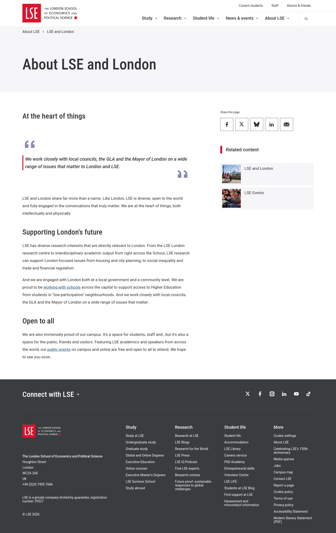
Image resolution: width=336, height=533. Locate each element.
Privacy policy (284, 505)
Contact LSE (282, 479)
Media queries (284, 459)
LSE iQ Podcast (186, 462)
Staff (274, 5)
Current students (251, 5)
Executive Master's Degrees (146, 475)
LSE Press (182, 455)
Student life (206, 18)
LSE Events (254, 192)
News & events (242, 18)
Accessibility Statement (291, 511)
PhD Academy (234, 462)
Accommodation (236, 442)
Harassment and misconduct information (241, 503)
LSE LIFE (230, 481)
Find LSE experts (187, 468)
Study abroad (135, 488)
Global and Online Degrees (145, 455)
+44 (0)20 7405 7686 (37, 484)
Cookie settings (285, 436)
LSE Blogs (182, 442)
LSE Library (232, 449)
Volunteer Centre (236, 475)
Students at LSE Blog (239, 488)
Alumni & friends (299, 5)
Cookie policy (283, 492)
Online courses (136, 468)
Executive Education (140, 462)
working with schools (62, 287)
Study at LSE (135, 436)
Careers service (235, 455)
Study (150, 18)
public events (59, 349)
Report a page (284, 485)
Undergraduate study (141, 442)
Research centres (187, 475)
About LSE (277, 18)
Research (175, 18)
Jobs (277, 466)
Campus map (283, 472)
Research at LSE (187, 436)
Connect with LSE (51, 394)
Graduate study (137, 449)
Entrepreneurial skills (239, 468)
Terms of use (283, 498)
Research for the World (191, 449)
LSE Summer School (140, 481)
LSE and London (60, 31)
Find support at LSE (238, 495)
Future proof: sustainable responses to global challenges (193, 485)
